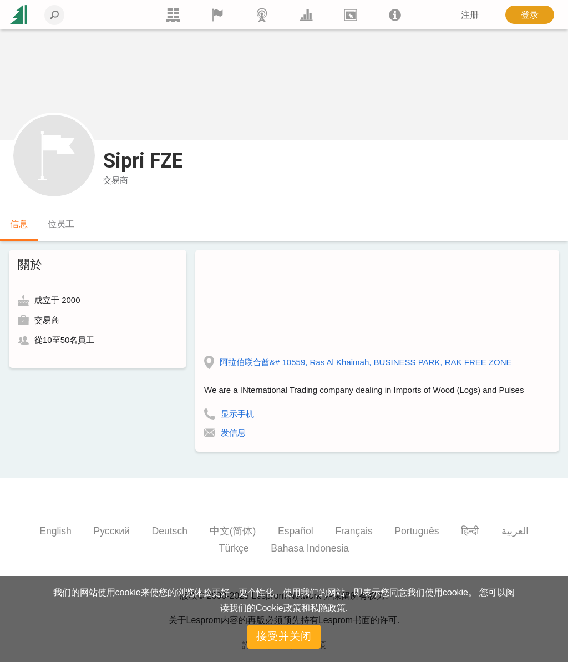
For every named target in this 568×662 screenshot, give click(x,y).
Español (295, 531)
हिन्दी (470, 531)
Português (416, 531)
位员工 (61, 224)
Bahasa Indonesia (310, 548)
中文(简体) (233, 531)
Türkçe (234, 548)
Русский (112, 531)
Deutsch (169, 531)
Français (353, 531)
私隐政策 (328, 608)
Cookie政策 (278, 608)
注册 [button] (470, 14)
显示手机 (237, 413)
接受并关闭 (284, 636)
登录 (530, 14)
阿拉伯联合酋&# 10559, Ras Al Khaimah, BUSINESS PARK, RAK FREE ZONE (366, 362)
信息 (19, 224)
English (55, 531)
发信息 (233, 432)
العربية (515, 531)
